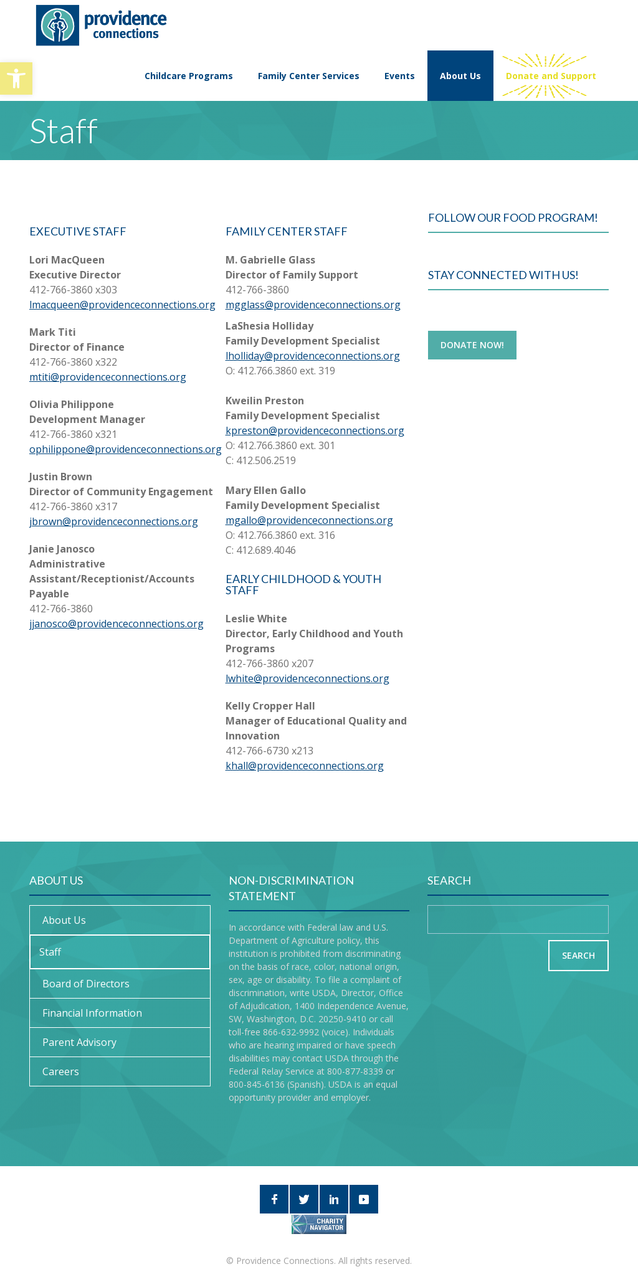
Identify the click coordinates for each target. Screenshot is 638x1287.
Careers (60, 1071)
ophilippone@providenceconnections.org (125, 449)
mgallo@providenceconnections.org (309, 520)
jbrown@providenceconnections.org (113, 521)
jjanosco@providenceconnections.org (116, 623)
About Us (460, 76)
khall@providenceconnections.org (305, 765)
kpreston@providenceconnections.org (315, 430)
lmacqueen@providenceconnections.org (122, 304)
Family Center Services (308, 76)
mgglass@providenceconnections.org (313, 304)
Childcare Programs (189, 76)
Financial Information (92, 1013)
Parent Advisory (79, 1042)
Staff (50, 952)
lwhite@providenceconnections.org (307, 678)
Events (399, 76)
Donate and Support (551, 76)
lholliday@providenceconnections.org (313, 356)
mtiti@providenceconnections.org (107, 377)
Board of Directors (86, 983)
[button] (16, 78)
